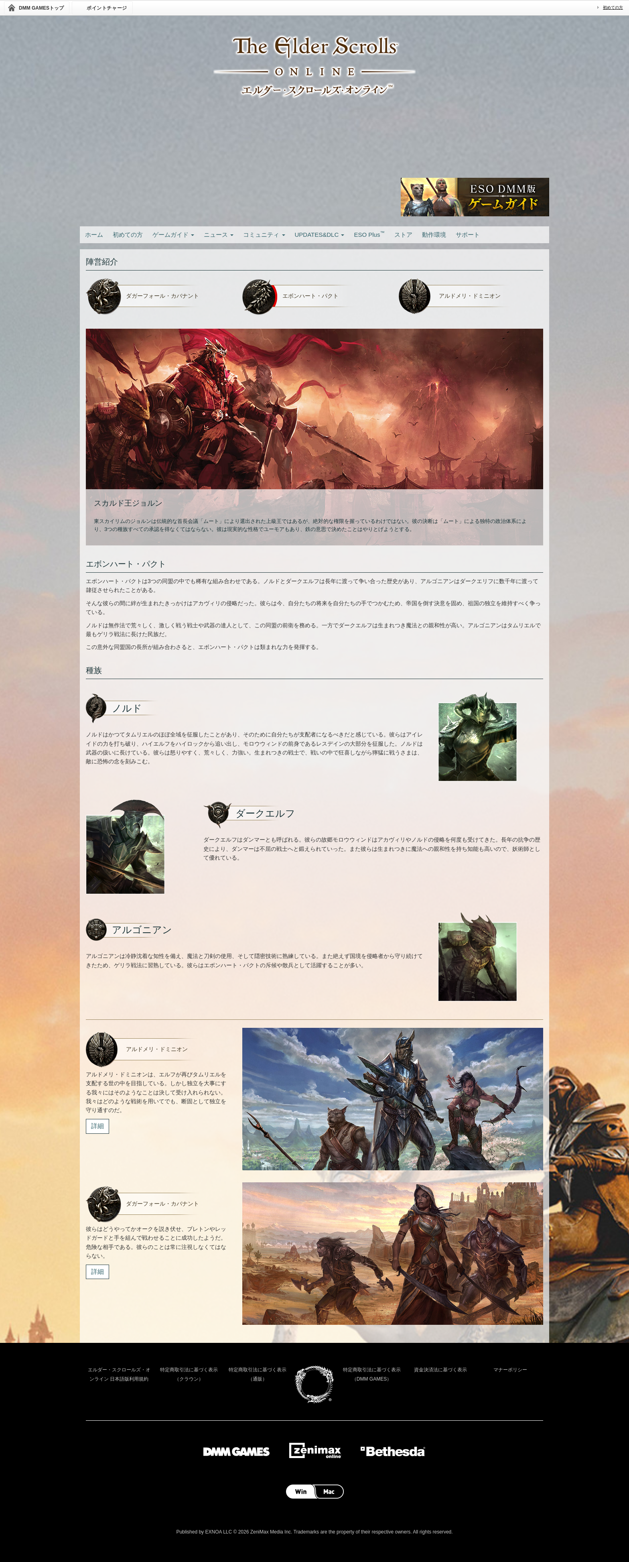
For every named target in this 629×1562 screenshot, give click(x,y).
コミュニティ (264, 234)
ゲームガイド (173, 234)
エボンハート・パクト (310, 296)
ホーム (94, 234)
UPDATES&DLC (320, 234)
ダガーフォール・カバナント (162, 296)
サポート (468, 234)
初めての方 (613, 7)
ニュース (218, 234)
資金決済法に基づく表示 (440, 1370)
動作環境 (434, 234)
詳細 (97, 1126)
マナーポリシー (510, 1370)
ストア (403, 234)
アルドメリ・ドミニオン (470, 296)
